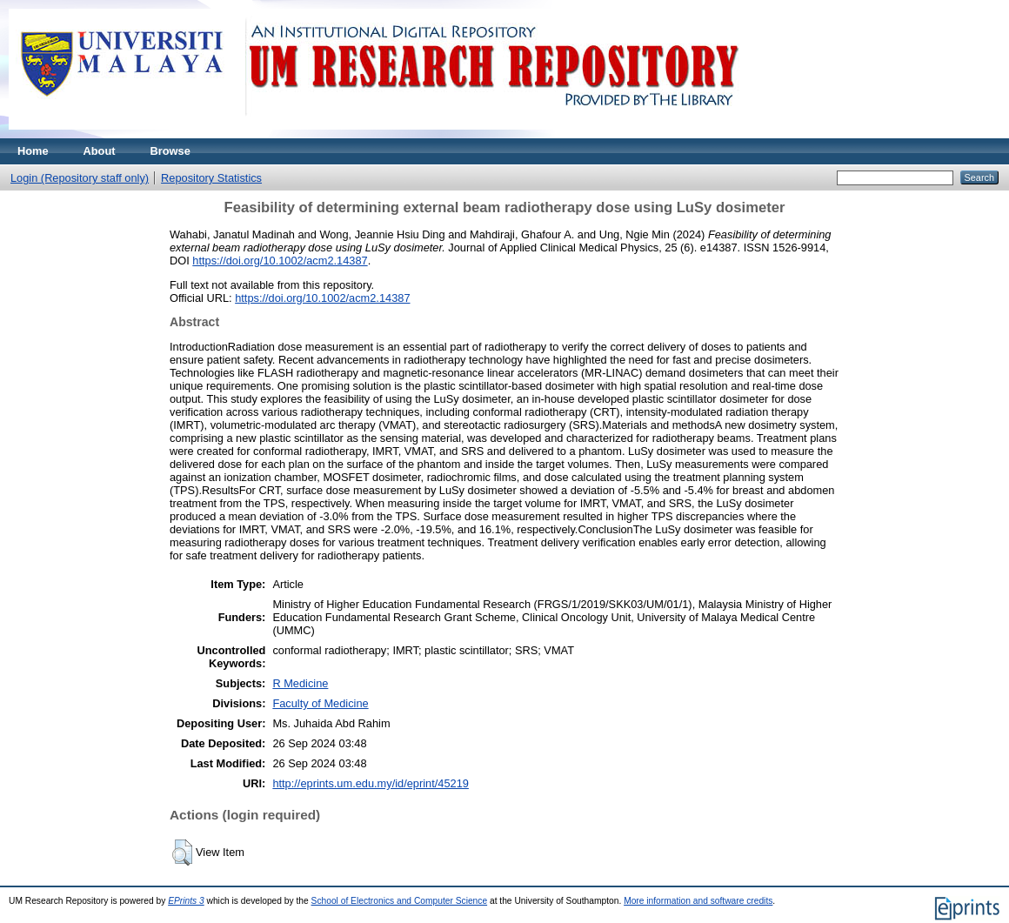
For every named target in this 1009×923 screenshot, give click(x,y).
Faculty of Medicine (320, 703)
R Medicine (300, 683)
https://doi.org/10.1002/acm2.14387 (279, 260)
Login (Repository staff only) (79, 177)
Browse (170, 150)
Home (33, 150)
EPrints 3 (186, 901)
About (100, 150)
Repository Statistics (211, 177)
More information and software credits (698, 901)
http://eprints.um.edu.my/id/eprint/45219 (370, 783)
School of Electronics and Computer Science (399, 901)
